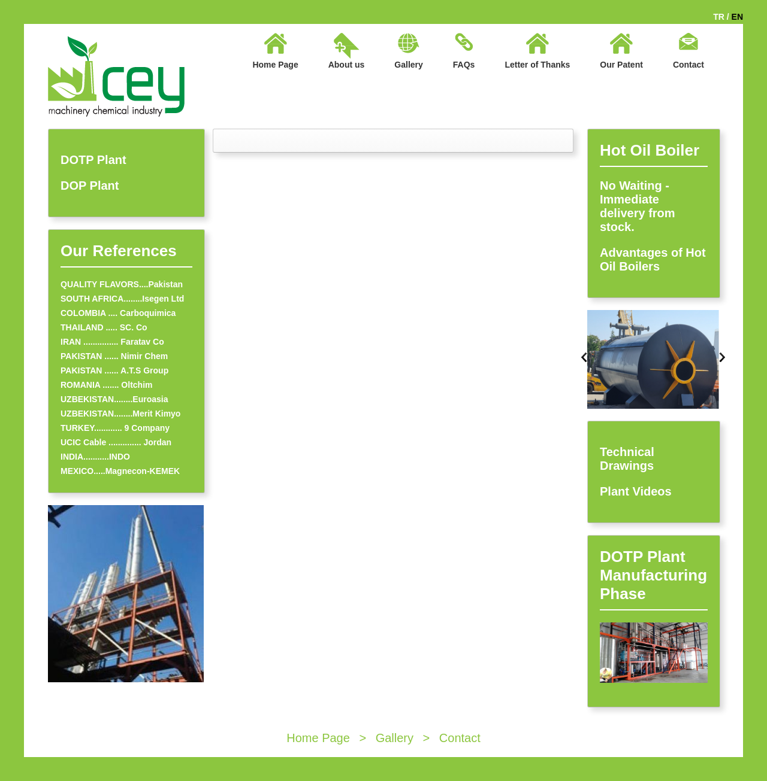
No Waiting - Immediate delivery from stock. (637, 206)
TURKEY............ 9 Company (115, 428)
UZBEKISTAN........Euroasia (114, 399)
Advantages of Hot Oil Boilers (653, 259)
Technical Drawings (627, 458)
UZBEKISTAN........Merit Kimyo (120, 413)
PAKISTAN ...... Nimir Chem (114, 356)
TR (718, 17)
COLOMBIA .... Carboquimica (118, 313)
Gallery (408, 64)
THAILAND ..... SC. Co (104, 327)
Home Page (275, 64)
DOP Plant (90, 185)
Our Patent (621, 64)
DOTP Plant (93, 159)
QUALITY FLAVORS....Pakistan (122, 284)
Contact (688, 64)
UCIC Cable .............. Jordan (116, 442)
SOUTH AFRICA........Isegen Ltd (122, 298)
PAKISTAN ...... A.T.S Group (114, 370)
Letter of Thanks (537, 64)
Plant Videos (636, 491)
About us (346, 64)
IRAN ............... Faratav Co (112, 342)
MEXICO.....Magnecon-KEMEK (120, 471)
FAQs (464, 64)
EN (737, 17)
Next (722, 357)
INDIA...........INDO (95, 456)
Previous (584, 357)
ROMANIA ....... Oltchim (107, 385)
